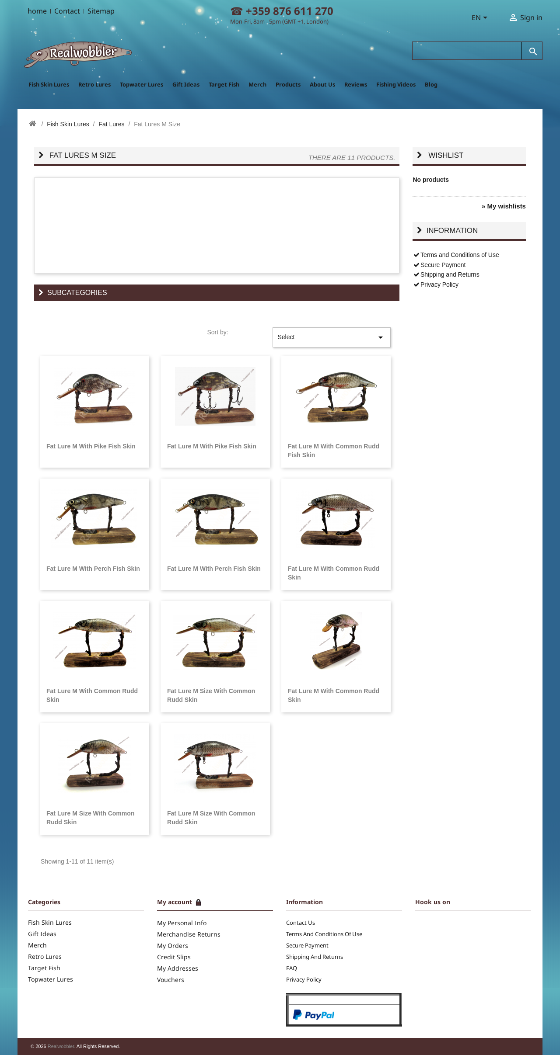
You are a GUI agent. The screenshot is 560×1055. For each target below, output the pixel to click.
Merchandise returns (188, 934)
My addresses (177, 968)
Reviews (355, 84)
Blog (431, 84)
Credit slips (174, 957)
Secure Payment (439, 264)
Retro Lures (94, 84)
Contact (67, 11)
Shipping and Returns (446, 274)
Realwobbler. (62, 1046)
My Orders (172, 945)
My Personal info (181, 923)
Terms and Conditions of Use (456, 254)
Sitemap (101, 11)
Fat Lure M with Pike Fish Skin (91, 446)
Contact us (300, 923)
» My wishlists (504, 206)
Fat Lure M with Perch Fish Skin (93, 568)
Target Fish (224, 84)
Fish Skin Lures (48, 84)
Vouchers (170, 979)
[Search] (467, 50)
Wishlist (445, 155)
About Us (322, 84)
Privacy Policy (435, 284)
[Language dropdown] (481, 18)
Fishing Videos (396, 84)
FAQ (291, 968)
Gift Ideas (186, 84)
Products (288, 84)
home (37, 11)
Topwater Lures (141, 84)
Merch (257, 84)
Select (331, 337)
